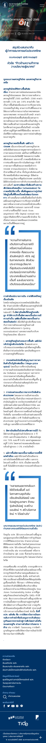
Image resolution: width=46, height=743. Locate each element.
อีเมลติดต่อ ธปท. (10, 662)
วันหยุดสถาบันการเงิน (12, 682)
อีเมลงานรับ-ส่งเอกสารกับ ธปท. (16, 666)
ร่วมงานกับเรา (8, 686)
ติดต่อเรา (7, 659)
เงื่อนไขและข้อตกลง (10, 733)
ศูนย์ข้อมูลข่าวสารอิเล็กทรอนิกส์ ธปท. (18, 679)
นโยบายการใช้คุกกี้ (16, 736)
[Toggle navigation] (42, 5)
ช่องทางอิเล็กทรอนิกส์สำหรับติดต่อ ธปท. (20, 669)
